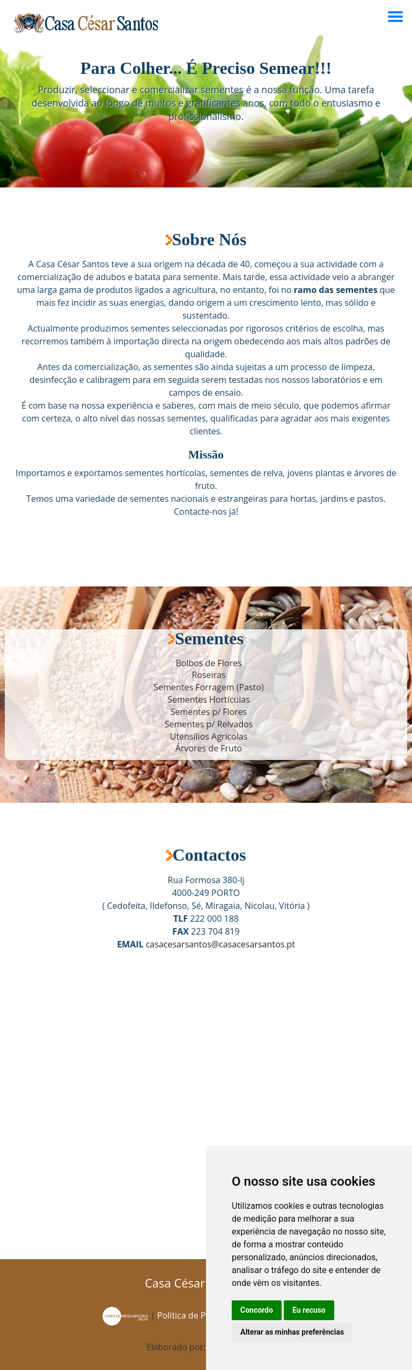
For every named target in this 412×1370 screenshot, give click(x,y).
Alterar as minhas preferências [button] (292, 1332)
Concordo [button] (256, 1310)
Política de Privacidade (203, 1315)
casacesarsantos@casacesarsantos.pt (220, 944)
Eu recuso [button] (309, 1310)
